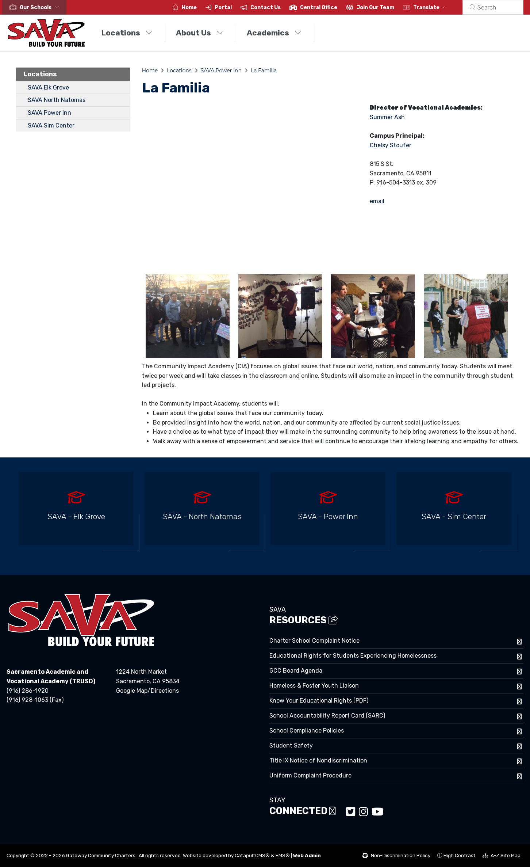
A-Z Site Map (502, 856)
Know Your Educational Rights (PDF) (318, 700)
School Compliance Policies (306, 730)
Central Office (327, 7)
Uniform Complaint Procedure (310, 775)
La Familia (264, 70)
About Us (199, 32)
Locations (126, 32)
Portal (232, 7)
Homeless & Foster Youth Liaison (314, 685)
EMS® (283, 855)
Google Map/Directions (147, 690)
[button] (41, 7)
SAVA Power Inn (49, 112)
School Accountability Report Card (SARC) (327, 715)
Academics (274, 32)
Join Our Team (384, 7)
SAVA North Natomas (56, 99)
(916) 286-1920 (28, 690)
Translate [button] (438, 7)
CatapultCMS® (252, 855)
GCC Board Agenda (295, 670)
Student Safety (291, 745)
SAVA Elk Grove (48, 87)
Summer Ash (387, 117)
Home (198, 7)
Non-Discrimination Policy (396, 856)
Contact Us (274, 7)
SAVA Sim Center (51, 125)
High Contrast (459, 855)
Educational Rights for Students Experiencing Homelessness (353, 655)
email (377, 201)
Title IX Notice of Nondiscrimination (318, 760)
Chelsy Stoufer (390, 145)
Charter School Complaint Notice (314, 640)
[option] (76, 511)
